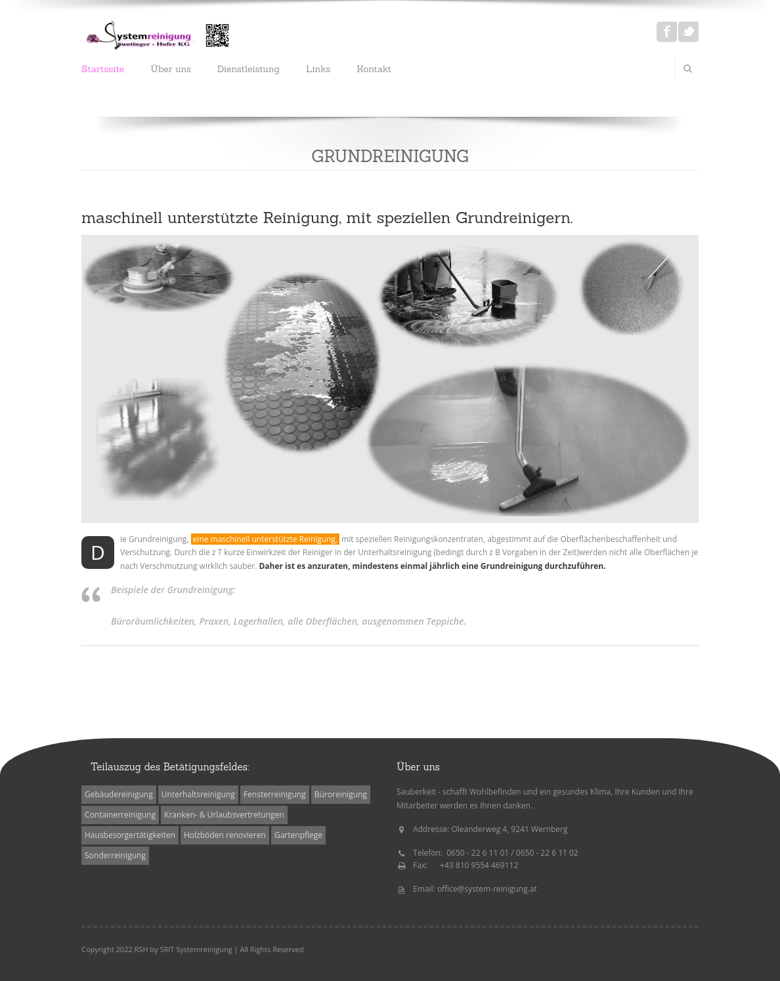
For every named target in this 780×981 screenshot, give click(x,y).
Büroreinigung (340, 794)
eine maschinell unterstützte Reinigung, (265, 539)
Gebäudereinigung (119, 794)
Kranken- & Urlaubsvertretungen (224, 814)
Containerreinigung (120, 814)
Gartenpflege (298, 835)
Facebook (667, 32)
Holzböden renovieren (225, 835)
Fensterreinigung (275, 794)
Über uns (170, 69)
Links (318, 69)
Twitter (688, 32)
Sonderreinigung (115, 855)
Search (687, 68)
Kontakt (374, 69)
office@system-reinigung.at (487, 888)
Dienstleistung (248, 69)
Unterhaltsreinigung (198, 794)
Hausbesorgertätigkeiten (130, 835)
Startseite (102, 69)
